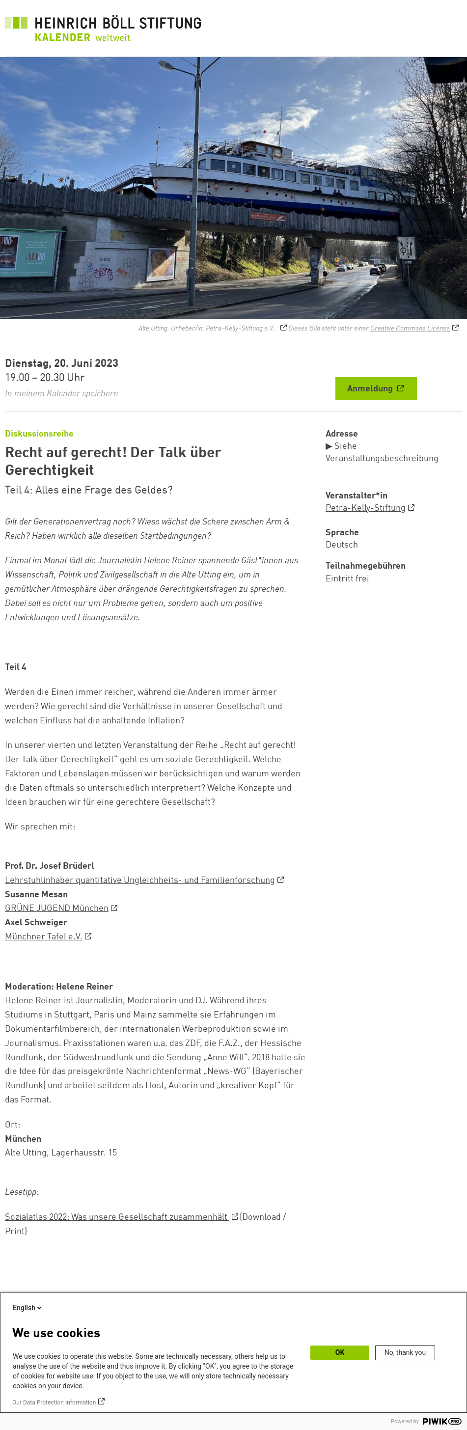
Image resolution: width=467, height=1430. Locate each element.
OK (340, 1352)
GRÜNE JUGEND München (57, 908)
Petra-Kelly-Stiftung (366, 508)
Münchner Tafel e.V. (43, 937)
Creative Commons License (410, 328)
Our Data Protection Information (54, 1402)
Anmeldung (371, 389)
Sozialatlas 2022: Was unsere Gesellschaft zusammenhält (117, 1217)
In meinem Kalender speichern (61, 393)
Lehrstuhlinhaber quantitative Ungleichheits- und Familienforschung (140, 880)
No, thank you (405, 1352)
